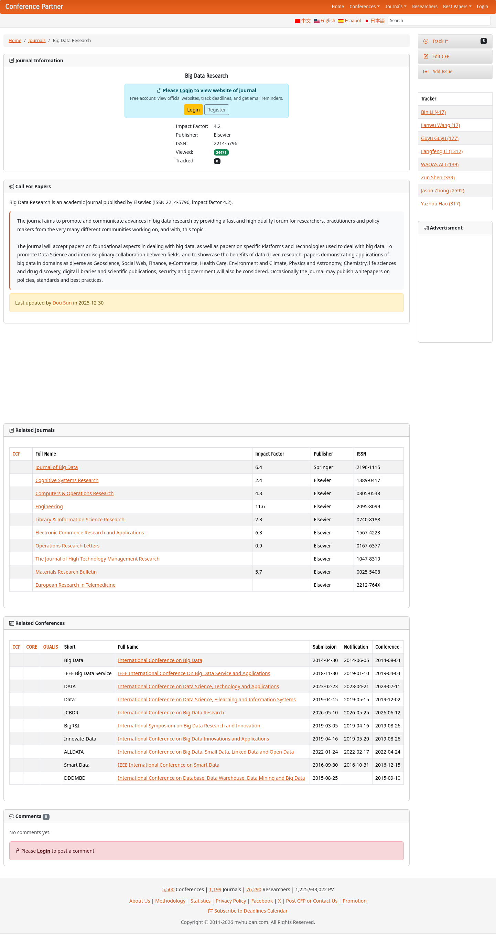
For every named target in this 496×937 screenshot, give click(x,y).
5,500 (168, 889)
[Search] (439, 20)
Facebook (262, 900)
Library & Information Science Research (80, 519)
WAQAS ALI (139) (440, 164)
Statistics (201, 900)
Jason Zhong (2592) (442, 190)
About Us (139, 900)
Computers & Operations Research (74, 493)
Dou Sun (62, 302)
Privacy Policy (231, 900)
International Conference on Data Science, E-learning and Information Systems (207, 699)
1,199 (215, 889)
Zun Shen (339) (438, 177)
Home (338, 7)
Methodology (170, 900)
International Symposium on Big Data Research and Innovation (189, 725)
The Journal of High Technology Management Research (97, 558)
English (328, 21)
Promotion (355, 900)
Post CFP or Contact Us (311, 900)
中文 (306, 21)
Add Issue (438, 72)
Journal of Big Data (56, 467)
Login (482, 7)
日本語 (377, 21)
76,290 (253, 889)
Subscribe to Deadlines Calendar (248, 910)
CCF (16, 454)
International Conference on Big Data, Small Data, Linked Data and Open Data (206, 751)
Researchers (425, 7)
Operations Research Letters (67, 545)
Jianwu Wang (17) (440, 125)
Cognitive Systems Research (66, 480)
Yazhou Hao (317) (440, 203)
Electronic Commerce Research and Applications (89, 532)
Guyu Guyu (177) (440, 138)
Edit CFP (436, 57)
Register (216, 109)
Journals (37, 40)
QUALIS (50, 647)
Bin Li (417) (433, 112)
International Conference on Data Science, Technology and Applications (198, 686)
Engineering (49, 506)
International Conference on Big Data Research (171, 712)
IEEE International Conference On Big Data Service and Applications (194, 673)
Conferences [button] (362, 7)
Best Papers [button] (455, 7)
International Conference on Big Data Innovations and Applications (193, 738)
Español (353, 21)
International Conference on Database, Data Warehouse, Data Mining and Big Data (211, 778)
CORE (31, 647)
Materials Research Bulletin (66, 571)
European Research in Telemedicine (75, 585)
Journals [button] (393, 7)
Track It (455, 41)
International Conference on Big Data (160, 660)
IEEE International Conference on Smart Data (168, 765)
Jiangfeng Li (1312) (442, 151)
